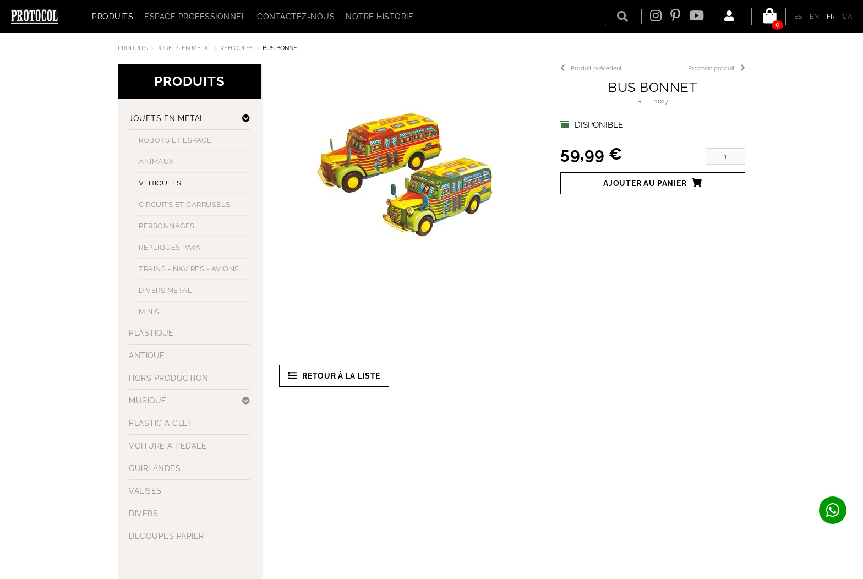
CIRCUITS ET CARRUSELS (185, 204)
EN (814, 16)
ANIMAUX (156, 161)
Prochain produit (716, 68)
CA (847, 16)
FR (831, 16)
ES (798, 16)
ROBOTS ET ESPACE (175, 140)
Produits (133, 48)
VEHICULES (237, 48)
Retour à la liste (334, 375)
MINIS (149, 312)
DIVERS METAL (165, 290)
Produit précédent (591, 68)
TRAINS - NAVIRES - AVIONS (189, 269)
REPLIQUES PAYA (169, 247)
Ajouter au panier (652, 183)
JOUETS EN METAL (184, 48)
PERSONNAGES (167, 226)
